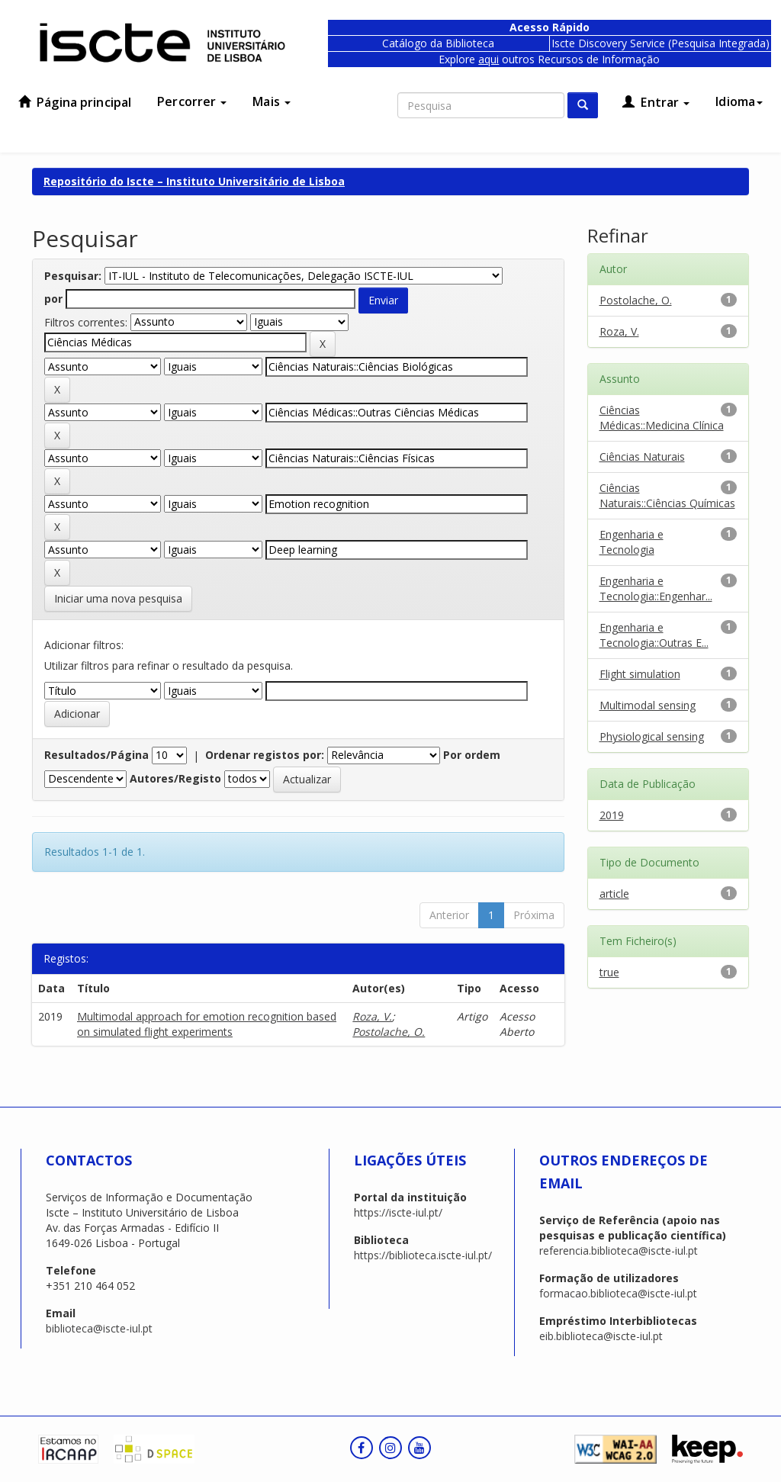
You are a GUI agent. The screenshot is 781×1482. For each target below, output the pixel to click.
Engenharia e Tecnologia (631, 542)
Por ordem (471, 754)
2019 (611, 815)
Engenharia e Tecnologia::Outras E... (654, 635)
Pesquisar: (72, 275)
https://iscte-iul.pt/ (398, 1212)
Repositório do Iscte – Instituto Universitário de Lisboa (194, 181)
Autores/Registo (175, 778)
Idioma (739, 101)
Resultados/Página (96, 754)
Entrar (655, 102)
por (53, 298)
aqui (488, 59)
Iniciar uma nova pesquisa (118, 598)
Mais (271, 101)
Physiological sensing (651, 736)
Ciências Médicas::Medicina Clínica (661, 417)
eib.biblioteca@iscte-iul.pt (601, 1336)
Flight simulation (639, 674)
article (614, 893)
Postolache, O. (388, 1031)
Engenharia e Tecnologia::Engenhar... (655, 588)
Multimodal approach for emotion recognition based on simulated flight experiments (206, 1024)
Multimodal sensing (647, 705)
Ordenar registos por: (264, 754)
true (609, 972)
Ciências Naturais (642, 456)
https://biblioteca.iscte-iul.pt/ (423, 1255)
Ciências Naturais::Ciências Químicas (667, 495)
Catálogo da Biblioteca (438, 43)
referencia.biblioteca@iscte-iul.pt (618, 1250)
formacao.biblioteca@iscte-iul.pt (618, 1293)
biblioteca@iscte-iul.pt (99, 1328)
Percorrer (192, 101)
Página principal (74, 102)
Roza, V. (372, 1016)
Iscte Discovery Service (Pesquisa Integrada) (660, 43)
